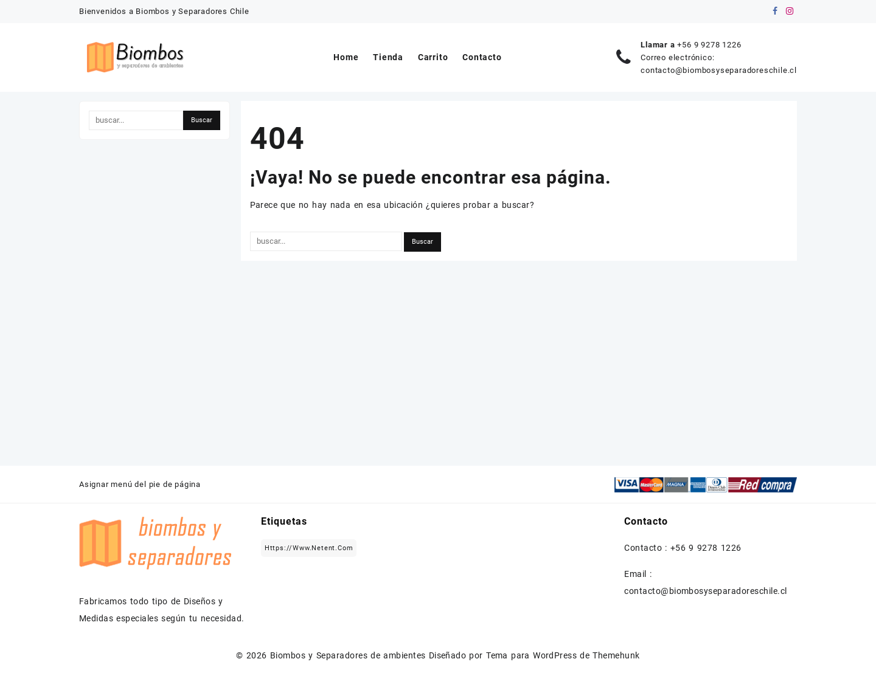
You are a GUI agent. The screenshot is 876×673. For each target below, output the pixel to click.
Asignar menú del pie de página (140, 484)
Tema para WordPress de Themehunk (563, 655)
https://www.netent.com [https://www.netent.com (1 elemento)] (309, 548)
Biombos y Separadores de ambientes (348, 655)
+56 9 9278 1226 (709, 44)
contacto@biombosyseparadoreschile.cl (719, 70)
